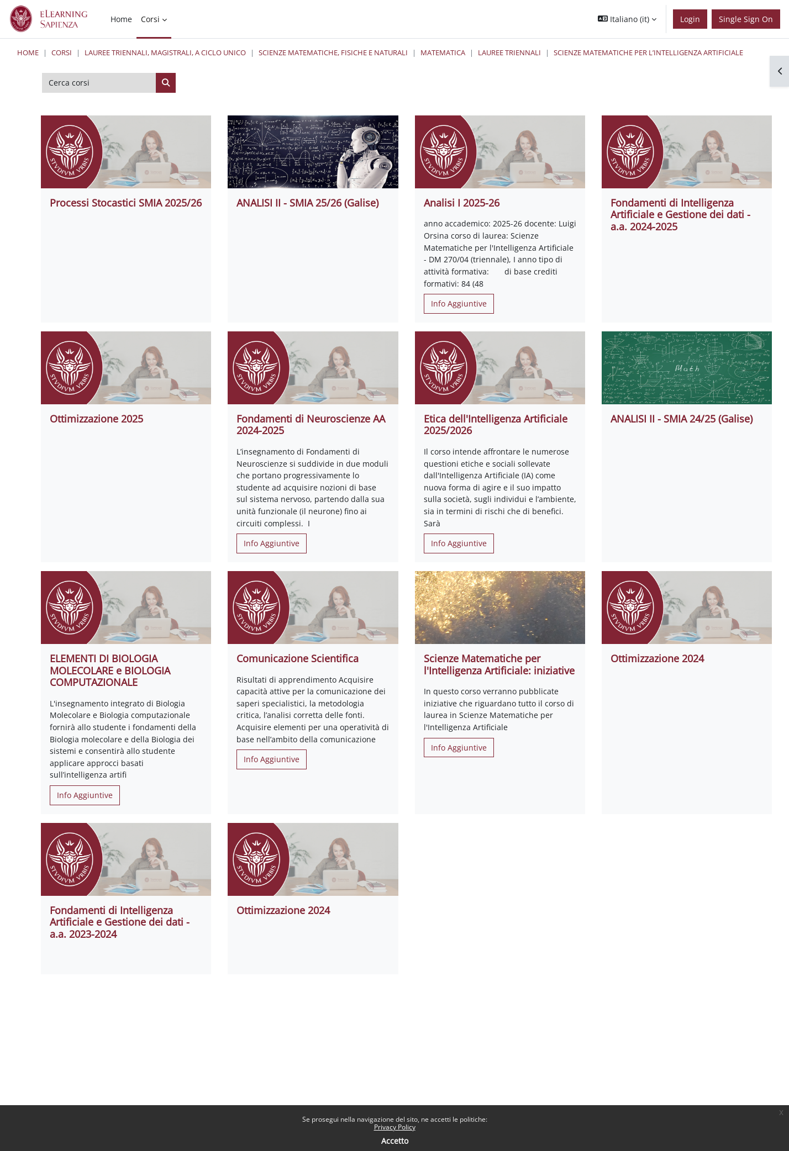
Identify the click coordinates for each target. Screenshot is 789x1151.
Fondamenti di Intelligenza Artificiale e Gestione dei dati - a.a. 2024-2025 (680, 214)
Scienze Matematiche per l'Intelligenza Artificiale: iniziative (499, 664)
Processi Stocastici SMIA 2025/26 (126, 202)
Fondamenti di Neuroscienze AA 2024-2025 (310, 424)
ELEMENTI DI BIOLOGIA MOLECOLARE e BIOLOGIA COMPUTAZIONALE (110, 670)
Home (28, 52)
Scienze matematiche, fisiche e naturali (333, 52)
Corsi (61, 52)
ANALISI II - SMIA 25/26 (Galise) (307, 202)
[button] (627, 19)
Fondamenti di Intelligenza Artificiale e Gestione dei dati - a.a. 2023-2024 (120, 922)
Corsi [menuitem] (150, 19)
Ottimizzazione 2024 (657, 658)
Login (690, 19)
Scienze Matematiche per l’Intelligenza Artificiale (648, 52)
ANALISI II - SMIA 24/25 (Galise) (682, 418)
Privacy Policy (394, 1127)
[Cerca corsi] (99, 83)
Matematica (442, 52)
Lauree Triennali (509, 52)
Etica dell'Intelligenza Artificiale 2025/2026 (495, 424)
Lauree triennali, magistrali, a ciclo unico (165, 52)
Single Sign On (746, 19)
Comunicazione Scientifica (297, 658)
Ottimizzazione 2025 (96, 418)
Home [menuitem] (121, 19)
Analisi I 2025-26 (461, 202)
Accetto (394, 1141)
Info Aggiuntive (459, 303)
